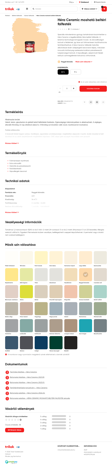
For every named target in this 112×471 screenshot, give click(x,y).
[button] (27, 9)
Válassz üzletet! (89, 9)
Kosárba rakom (93, 88)
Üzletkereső (84, 2)
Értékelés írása (14, 430)
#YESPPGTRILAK (89, 454)
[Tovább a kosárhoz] (104, 9)
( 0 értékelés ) (75, 29)
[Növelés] (73, 88)
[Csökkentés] (60, 88)
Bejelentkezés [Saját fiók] (100, 2)
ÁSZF (85, 450)
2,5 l (63, 72)
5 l (75, 72)
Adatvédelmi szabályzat (92, 452)
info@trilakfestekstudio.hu (66, 450)
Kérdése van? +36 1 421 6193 (14, 2)
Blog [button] (71, 2)
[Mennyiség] (67, 88)
